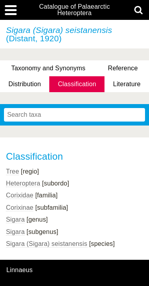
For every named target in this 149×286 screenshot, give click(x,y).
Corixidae (19, 195)
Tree (12, 171)
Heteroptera (23, 183)
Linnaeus (19, 270)
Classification (77, 84)
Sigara (15, 219)
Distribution (24, 84)
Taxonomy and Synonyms (48, 68)
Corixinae (19, 207)
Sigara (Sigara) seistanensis (46, 243)
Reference (122, 68)
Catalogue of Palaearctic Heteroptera (74, 10)
